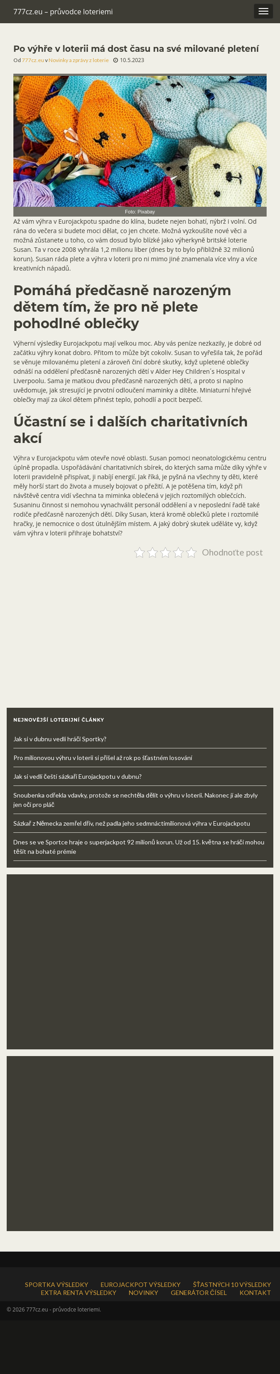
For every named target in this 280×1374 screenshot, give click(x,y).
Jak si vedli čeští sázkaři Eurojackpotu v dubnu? (77, 776)
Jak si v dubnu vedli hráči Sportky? (60, 739)
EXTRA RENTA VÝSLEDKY (78, 1292)
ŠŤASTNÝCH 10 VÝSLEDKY (232, 1284)
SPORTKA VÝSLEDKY (56, 1284)
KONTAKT (255, 1292)
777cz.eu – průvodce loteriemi (63, 12)
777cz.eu (33, 60)
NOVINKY (143, 1292)
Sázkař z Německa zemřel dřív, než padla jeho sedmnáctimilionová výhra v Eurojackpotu (131, 823)
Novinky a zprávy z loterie (79, 60)
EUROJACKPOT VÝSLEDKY (141, 1284)
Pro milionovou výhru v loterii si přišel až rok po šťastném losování (102, 757)
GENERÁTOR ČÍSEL (199, 1292)
